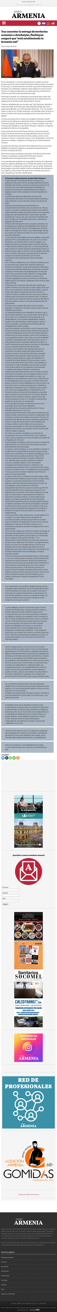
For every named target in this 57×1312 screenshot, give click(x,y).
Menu (4, 23)
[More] (18, 758)
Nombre (5, 887)
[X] (6, 758)
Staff (17, 5)
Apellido (5, 893)
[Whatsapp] (10, 758)
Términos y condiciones (8, 1294)
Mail (3, 898)
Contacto (38, 5)
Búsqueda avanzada (7, 1257)
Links (25, 5)
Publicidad (4, 1280)
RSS (22, 5)
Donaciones (4, 1266)
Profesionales (5, 1276)
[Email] (14, 758)
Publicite (31, 5)
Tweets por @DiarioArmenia (28, 1194)
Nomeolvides (5, 1271)
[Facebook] (3, 758)
